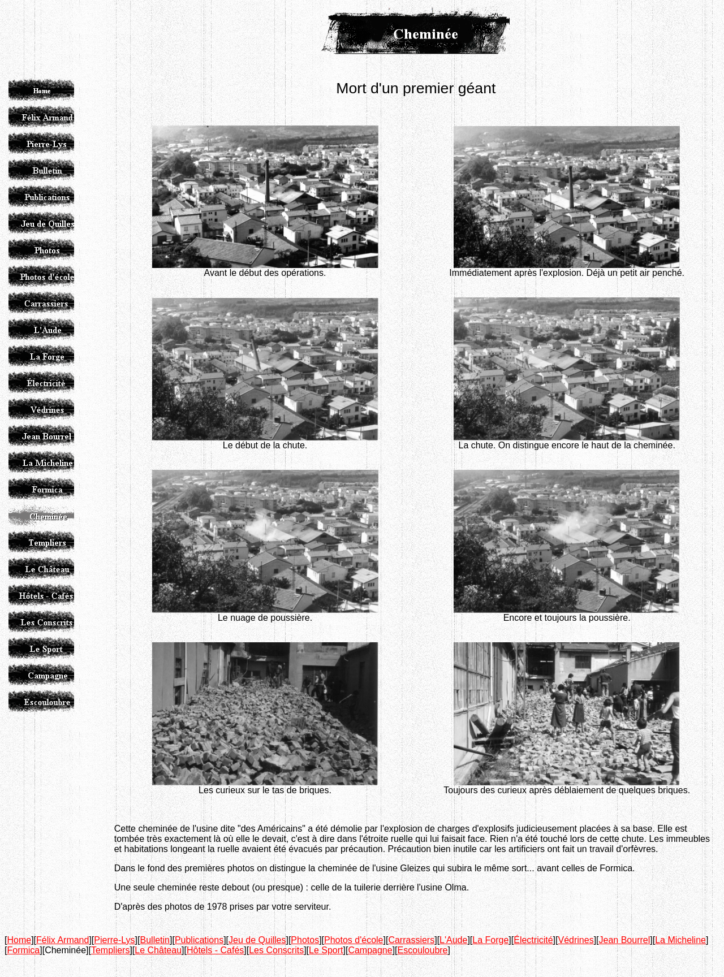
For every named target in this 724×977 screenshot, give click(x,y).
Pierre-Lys (114, 940)
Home (19, 940)
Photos (305, 940)
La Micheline (680, 940)
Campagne (370, 950)
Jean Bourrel (624, 940)
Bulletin (155, 940)
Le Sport (326, 950)
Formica (23, 950)
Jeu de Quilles (257, 940)
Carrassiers (411, 940)
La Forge (490, 940)
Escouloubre (423, 950)
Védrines (575, 940)
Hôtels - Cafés (215, 950)
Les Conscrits (276, 950)
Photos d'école (353, 940)
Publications (199, 940)
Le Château (158, 950)
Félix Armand (62, 940)
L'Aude (453, 940)
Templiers (110, 950)
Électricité (533, 940)
